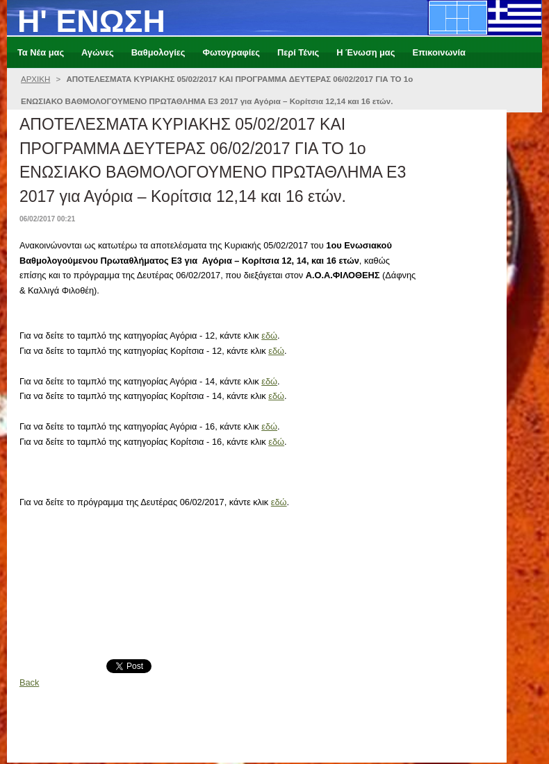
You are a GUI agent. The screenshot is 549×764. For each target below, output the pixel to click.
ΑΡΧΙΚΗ (35, 79)
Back (29, 682)
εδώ (269, 335)
